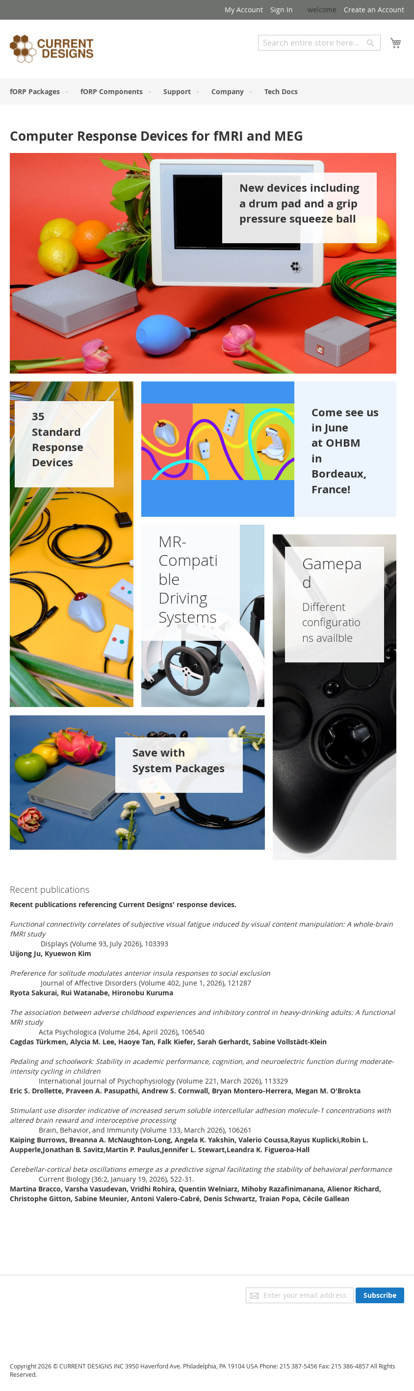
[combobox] (319, 43)
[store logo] (51, 50)
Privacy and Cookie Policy (51, 1292)
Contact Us (27, 1333)
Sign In (281, 9)
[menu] (207, 91)
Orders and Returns (43, 1319)
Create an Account (374, 9)
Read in (23, 943)
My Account (244, 9)
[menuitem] (37, 91)
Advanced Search (286, 57)
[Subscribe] (380, 1295)
